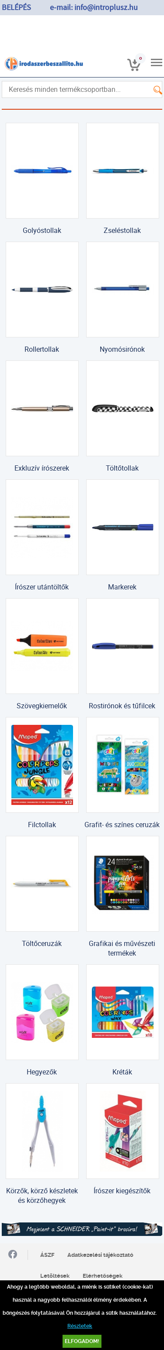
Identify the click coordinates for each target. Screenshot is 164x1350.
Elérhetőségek (102, 1276)
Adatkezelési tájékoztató (100, 1255)
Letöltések (55, 1276)
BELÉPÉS (16, 8)
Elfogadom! (82, 1341)
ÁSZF (47, 1255)
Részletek (79, 1326)
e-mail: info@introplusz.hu (94, 8)
